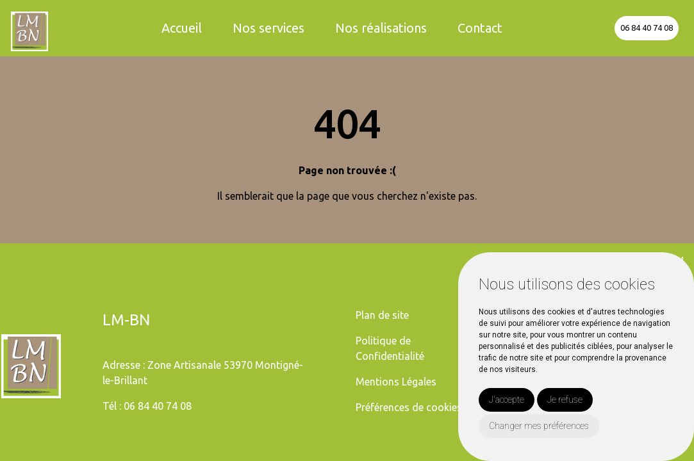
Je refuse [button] (564, 399)
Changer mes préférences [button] (539, 426)
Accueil (181, 27)
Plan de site (382, 315)
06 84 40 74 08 (646, 27)
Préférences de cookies (409, 407)
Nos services (268, 27)
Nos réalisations (381, 27)
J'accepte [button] (506, 399)
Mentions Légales (396, 381)
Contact (480, 27)
